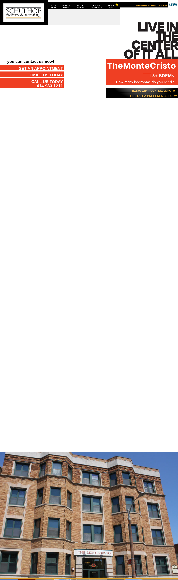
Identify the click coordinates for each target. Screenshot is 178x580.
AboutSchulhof (96, 6)
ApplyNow (111, 6)
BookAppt (53, 6)
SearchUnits (66, 6)
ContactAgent (81, 6)
